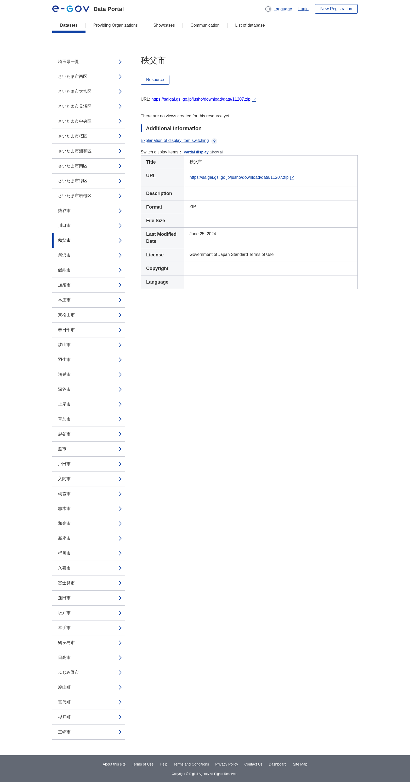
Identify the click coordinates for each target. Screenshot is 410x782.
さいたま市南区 (72, 166)
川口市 (64, 225)
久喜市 (64, 568)
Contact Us (253, 764)
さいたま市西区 (72, 76)
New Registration (336, 9)
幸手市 (64, 627)
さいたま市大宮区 (75, 91)
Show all (217, 152)
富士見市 (66, 583)
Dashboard (278, 764)
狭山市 (64, 344)
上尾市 (64, 404)
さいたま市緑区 (72, 181)
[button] (278, 8)
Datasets (69, 25)
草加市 (64, 419)
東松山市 (66, 315)
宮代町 (64, 702)
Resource (155, 79)
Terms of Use (142, 764)
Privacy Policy (226, 764)
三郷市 (64, 732)
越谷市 (64, 434)
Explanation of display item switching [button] (179, 140)
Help (163, 764)
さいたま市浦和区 (75, 151)
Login (303, 9)
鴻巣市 (64, 374)
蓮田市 (64, 598)
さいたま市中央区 (75, 121)
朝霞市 (64, 493)
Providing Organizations (115, 25)
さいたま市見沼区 (75, 106)
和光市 (64, 523)
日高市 (64, 657)
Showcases (164, 25)
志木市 (64, 508)
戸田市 (64, 464)
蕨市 (62, 449)
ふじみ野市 (68, 672)
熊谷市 (64, 210)
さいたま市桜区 (72, 136)
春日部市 (66, 329)
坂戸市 (64, 613)
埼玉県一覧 (68, 61)
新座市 (64, 538)
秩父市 (64, 240)
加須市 (64, 285)
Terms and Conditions (191, 764)
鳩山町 (64, 687)
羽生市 (64, 359)
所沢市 (64, 255)
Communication (204, 25)
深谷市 (64, 389)
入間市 (64, 478)
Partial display (196, 152)
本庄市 (64, 300)
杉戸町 (64, 717)
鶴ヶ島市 (66, 642)
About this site (114, 764)
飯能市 (64, 270)
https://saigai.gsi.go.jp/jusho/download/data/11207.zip (200, 99)
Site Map (300, 764)
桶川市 (64, 553)
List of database (250, 25)
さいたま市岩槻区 (75, 195)
